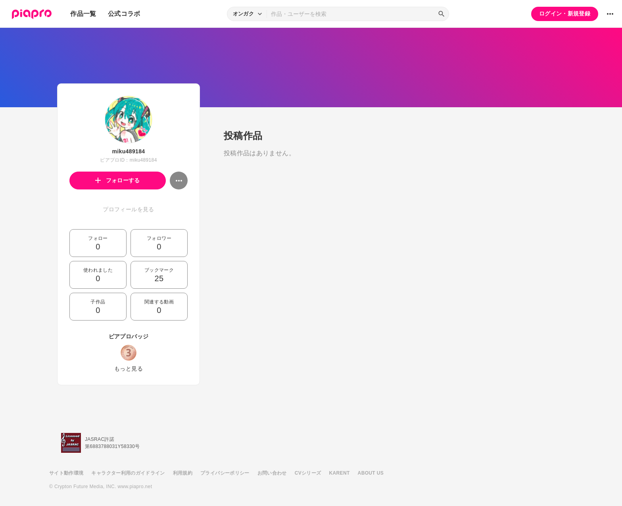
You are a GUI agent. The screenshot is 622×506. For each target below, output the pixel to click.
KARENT (339, 473)
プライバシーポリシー (225, 473)
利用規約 (182, 473)
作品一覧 (83, 13)
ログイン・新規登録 (564, 13)
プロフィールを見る (128, 209)
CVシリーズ (308, 473)
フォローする (117, 180)
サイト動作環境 (66, 473)
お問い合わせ (272, 473)
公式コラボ (124, 13)
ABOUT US (371, 473)
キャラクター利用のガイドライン (128, 473)
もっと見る (128, 368)
